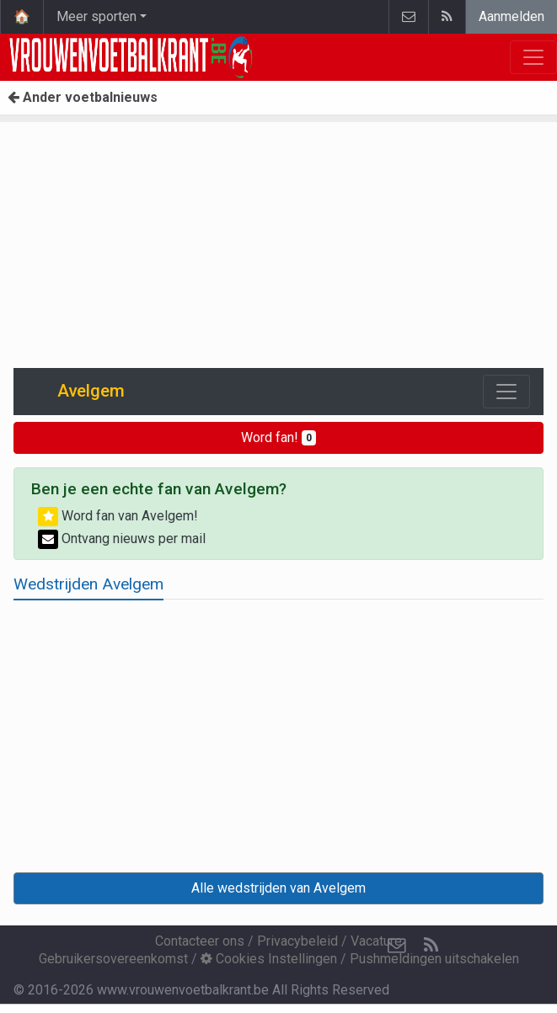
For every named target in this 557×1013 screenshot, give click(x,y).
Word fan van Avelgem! (118, 516)
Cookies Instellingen (269, 959)
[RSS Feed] (430, 945)
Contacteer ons (199, 941)
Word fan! (278, 437)
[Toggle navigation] (506, 391)
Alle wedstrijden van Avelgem (278, 888)
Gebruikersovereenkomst (113, 959)
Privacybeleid (297, 941)
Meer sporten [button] (96, 16)
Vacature (376, 941)
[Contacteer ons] (397, 945)
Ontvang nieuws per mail (122, 538)
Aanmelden (511, 16)
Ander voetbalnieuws (83, 97)
